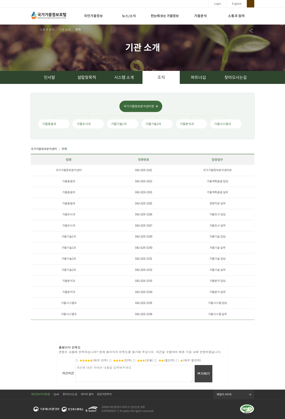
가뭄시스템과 (222, 124)
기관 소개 (65, 29)
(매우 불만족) (190, 360)
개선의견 (68, 373)
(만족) (122, 360)
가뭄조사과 (84, 124)
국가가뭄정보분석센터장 (139, 106)
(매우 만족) (94, 360)
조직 (78, 29)
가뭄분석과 (187, 124)
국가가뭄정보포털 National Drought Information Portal (48, 15)
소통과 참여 (47, 29)
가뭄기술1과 (119, 124)
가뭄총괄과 (49, 124)
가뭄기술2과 (153, 124)
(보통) (145, 360)
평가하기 (203, 373)
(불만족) (167, 360)
